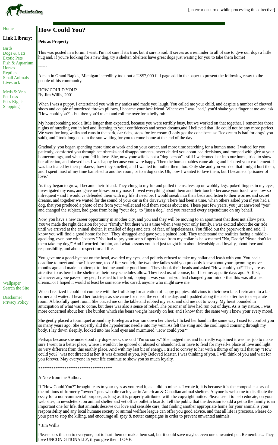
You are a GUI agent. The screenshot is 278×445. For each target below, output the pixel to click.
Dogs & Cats (14, 53)
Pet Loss (10, 96)
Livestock (11, 82)
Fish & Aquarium (18, 63)
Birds (7, 48)
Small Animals (16, 77)
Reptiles (10, 72)
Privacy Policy (16, 302)
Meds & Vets (14, 91)
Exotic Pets (13, 58)
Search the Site (16, 288)
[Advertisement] (19, 194)
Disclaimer (12, 297)
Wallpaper (12, 283)
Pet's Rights (13, 101)
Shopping (11, 106)
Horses (9, 68)
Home (8, 28)
